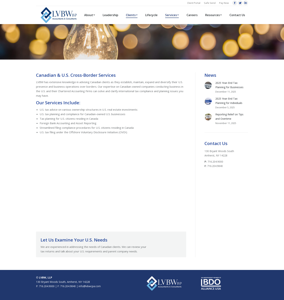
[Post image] (208, 85)
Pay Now (224, 3)
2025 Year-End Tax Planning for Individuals (228, 101)
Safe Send (210, 3)
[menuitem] (89, 15)
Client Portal (193, 3)
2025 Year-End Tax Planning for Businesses (229, 85)
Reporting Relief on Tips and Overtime (229, 116)
